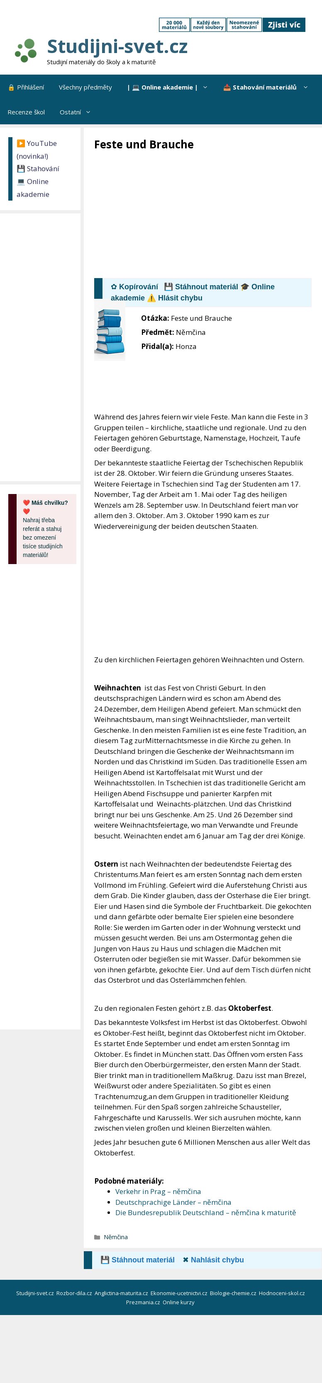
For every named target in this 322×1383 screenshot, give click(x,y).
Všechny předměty (85, 87)
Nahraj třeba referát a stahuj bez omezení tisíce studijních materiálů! (45, 528)
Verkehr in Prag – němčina (158, 1191)
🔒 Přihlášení (25, 87)
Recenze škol (26, 112)
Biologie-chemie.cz (234, 1293)
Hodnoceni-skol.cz (282, 1293)
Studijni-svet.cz (117, 45)
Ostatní (79, 111)
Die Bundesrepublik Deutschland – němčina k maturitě (205, 1212)
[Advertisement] (208, 214)
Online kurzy (179, 1302)
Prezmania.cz (143, 1302)
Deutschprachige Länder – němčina (173, 1202)
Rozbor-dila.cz (74, 1293)
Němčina (116, 1237)
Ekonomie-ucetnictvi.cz (180, 1293)
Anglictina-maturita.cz (122, 1293)
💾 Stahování (38, 168)
